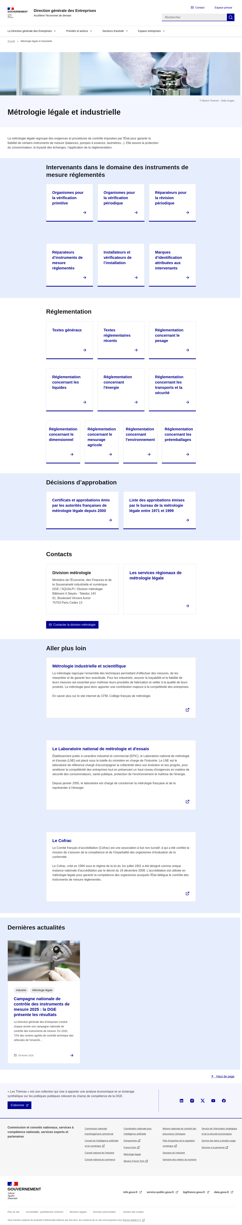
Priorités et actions (77, 30)
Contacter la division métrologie (74, 624)
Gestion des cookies (133, 1212)
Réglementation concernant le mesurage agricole (102, 437)
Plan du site (13, 1212)
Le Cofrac (61, 840)
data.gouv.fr (222, 1192)
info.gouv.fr (130, 1192)
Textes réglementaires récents (117, 335)
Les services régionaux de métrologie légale (156, 575)
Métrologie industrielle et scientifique (89, 666)
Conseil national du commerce (100, 1159)
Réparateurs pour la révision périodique (171, 197)
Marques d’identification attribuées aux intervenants (168, 260)
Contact (199, 7)
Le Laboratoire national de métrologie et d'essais (100, 748)
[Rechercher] (194, 17)
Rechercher (230, 17)
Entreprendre (130, 1140)
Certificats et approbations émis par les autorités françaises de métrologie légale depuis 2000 (81, 505)
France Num (130, 1147)
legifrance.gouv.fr (194, 1192)
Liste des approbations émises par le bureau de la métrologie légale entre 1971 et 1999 (157, 505)
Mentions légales (78, 1212)
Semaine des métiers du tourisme (179, 1159)
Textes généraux (67, 330)
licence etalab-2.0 (132, 1220)
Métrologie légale (132, 1154)
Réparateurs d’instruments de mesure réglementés (67, 260)
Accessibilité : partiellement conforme (44, 1212)
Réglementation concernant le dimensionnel (63, 434)
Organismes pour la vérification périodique (119, 197)
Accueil (11, 41)
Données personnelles (104, 1212)
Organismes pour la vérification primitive (68, 197)
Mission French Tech (134, 1161)
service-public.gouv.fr (161, 1192)
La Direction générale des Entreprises (30, 30)
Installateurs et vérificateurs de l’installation (118, 257)
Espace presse (223, 7)
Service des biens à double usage (219, 1140)
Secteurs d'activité (113, 30)
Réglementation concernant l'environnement (140, 434)
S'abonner (17, 1105)
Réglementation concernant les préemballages (179, 434)
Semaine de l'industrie (174, 1153)
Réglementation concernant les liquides (66, 382)
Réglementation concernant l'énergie (118, 382)
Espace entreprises (149, 30)
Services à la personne (213, 1147)
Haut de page (224, 1076)
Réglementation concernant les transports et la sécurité (169, 385)
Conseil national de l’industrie (99, 1153)
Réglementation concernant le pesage (169, 335)
